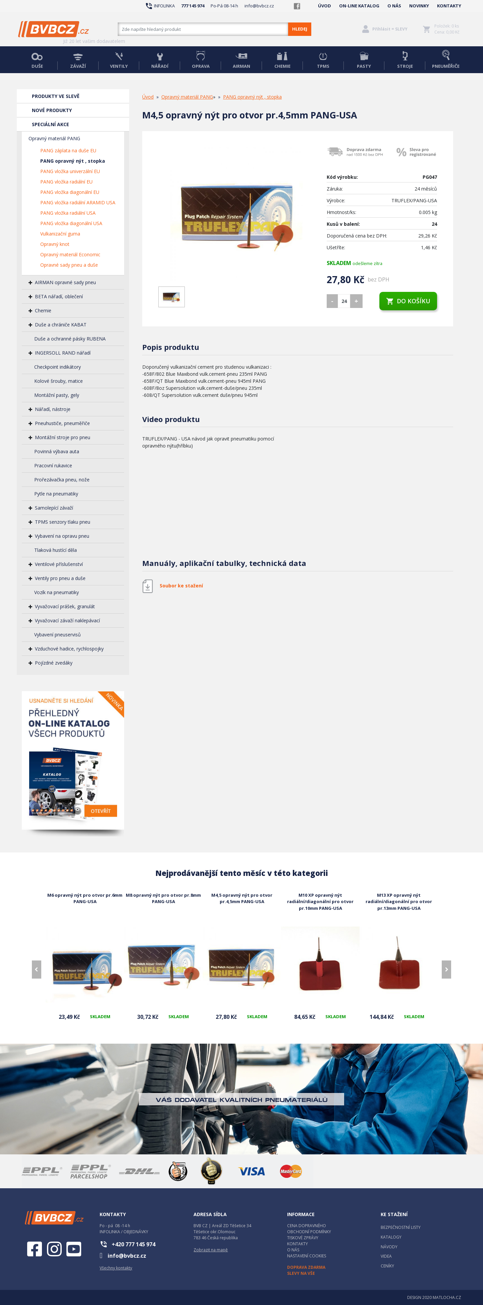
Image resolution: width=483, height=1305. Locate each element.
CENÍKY (387, 1266)
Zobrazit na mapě (211, 1250)
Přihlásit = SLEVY (390, 29)
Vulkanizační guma (60, 233)
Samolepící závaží (54, 508)
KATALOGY (391, 1237)
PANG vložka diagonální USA (71, 223)
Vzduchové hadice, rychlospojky (69, 648)
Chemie (43, 310)
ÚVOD (324, 6)
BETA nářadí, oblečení (59, 296)
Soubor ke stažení (181, 585)
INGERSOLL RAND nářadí (63, 353)
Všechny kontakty (116, 1268)
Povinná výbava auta (56, 451)
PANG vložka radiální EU (66, 181)
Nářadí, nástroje (52, 409)
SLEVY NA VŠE (301, 1273)
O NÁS (394, 6)
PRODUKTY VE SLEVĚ (55, 96)
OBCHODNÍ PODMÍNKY (309, 1232)
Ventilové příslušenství (59, 564)
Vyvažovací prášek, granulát (65, 606)
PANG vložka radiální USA (68, 213)
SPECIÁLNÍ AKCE (50, 124)
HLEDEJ (299, 29)
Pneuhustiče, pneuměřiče (62, 423)
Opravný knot (54, 244)
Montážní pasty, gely (56, 395)
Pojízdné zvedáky (53, 663)
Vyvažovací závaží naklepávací (67, 620)
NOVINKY (419, 6)
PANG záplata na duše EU (68, 150)
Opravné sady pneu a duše (69, 265)
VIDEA (386, 1256)
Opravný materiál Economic (70, 254)
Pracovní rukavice (53, 465)
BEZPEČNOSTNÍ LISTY (401, 1227)
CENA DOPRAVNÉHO (306, 1226)
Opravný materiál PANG (54, 138)
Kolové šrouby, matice (58, 381)
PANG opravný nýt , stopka (72, 161)
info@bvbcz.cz (259, 6)
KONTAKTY (449, 6)
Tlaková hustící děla (55, 550)
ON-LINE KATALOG (359, 6)
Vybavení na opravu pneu (62, 536)
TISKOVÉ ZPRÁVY (302, 1238)
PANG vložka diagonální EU (69, 192)
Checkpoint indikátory (57, 367)
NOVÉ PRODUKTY (52, 110)
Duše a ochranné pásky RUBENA (70, 338)
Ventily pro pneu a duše (60, 578)
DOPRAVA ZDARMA (306, 1267)
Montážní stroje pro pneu (62, 437)
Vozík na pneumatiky (56, 592)
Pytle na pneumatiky (56, 493)
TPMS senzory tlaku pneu (62, 522)
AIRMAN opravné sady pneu (65, 282)
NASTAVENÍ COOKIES (306, 1256)
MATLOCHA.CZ (447, 1297)
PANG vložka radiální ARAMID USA (77, 202)
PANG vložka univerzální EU (70, 171)
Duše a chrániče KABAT (61, 324)
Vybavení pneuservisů (57, 634)
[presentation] (36, 969)
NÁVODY (389, 1247)
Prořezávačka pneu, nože (62, 479)
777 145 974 (192, 6)
